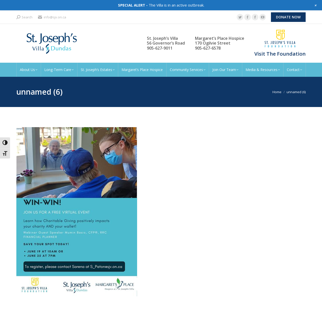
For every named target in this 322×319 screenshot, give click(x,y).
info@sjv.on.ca (51, 17)
